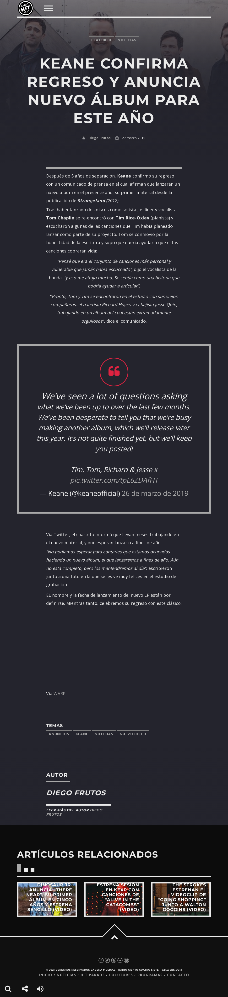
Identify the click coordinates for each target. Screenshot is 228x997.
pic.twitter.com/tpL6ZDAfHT (114, 480)
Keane (82, 734)
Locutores (121, 975)
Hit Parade (93, 975)
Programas (150, 975)
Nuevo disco (133, 734)
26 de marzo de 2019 (155, 493)
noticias (127, 40)
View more (47, 899)
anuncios (59, 734)
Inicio (45, 975)
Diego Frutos (99, 138)
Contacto (178, 975)
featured (101, 40)
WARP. (60, 693)
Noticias (104, 734)
